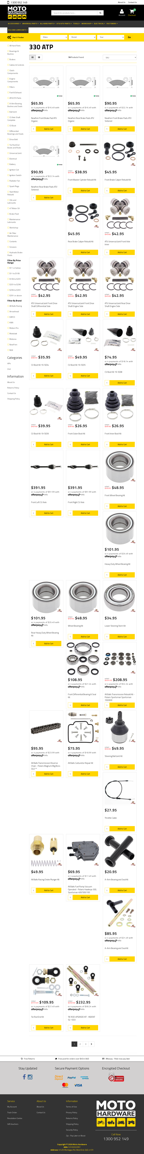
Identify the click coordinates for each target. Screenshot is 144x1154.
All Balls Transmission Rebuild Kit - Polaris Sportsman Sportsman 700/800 (120, 697)
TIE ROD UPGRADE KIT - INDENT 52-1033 (81, 1018)
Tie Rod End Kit (37, 1016)
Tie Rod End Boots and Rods (14, 146)
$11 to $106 (15, 273)
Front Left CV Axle (39, 502)
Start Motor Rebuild (13, 193)
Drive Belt (14, 139)
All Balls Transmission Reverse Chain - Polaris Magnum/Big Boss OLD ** (45, 765)
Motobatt (13, 333)
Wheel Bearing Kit (75, 625)
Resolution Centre (14, 1118)
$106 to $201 (15, 278)
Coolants (13, 241)
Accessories (14, 23)
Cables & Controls (17, 64)
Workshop (87, 23)
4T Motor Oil (15, 208)
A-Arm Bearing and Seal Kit (116, 879)
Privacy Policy (71, 1112)
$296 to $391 (15, 289)
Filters (12, 86)
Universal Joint (15, 153)
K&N (11, 322)
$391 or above (16, 295)
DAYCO (12, 316)
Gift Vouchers (12, 1124)
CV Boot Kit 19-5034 (40, 365)
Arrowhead (14, 311)
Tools (76, 23)
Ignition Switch (15, 175)
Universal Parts (30, 23)
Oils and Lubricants (18, 30)
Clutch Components (12, 72)
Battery (13, 164)
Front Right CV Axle (76, 502)
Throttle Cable (111, 817)
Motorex (13, 339)
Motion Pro (14, 328)
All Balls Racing (16, 305)
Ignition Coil (14, 169)
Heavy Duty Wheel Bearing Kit (117, 564)
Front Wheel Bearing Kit (115, 495)
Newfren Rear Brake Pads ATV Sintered (44, 188)
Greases (13, 246)
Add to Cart (48, 128)
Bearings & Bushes (13, 52)
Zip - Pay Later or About (75, 1135)
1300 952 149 (18, 2)
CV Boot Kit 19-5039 (40, 433)
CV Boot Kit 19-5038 (113, 372)
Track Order (12, 1112)
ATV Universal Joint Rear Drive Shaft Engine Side (117, 305)
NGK (11, 350)
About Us (121, 2)
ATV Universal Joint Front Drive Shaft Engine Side (81, 305)
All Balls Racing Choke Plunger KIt (45, 879)
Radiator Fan (15, 180)
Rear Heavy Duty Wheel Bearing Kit (45, 634)
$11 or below (15, 267)
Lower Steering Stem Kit (115, 625)
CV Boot (13, 125)
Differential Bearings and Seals (15, 132)
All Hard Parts (47, 23)
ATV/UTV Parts (64, 23)
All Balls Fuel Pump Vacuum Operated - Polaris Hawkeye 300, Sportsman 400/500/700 (82, 889)
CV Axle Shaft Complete (13, 118)
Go (129, 37)
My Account (12, 1106)
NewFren (13, 344)
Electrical (99, 23)
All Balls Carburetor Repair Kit (80, 763)
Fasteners (112, 23)
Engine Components (12, 80)
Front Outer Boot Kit (76, 433)
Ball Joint (13, 111)
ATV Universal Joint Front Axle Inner (117, 243)
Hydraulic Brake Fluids (14, 254)
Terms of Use (71, 1106)
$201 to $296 (15, 284)
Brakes (12, 59)
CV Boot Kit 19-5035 (76, 365)
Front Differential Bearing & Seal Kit (82, 696)
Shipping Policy (13, 398)
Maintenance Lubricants (13, 221)
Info (46, 110)
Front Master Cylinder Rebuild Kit (82, 179)
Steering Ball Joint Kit (114, 756)
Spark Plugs (14, 186)
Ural (9, 368)
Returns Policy (13, 387)
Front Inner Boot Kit (113, 433)
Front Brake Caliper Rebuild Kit (118, 179)
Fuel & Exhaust (15, 92)
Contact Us (132, 2)
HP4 (9, 363)
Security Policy (72, 1129)
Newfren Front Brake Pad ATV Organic (44, 120)
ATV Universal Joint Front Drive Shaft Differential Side (44, 305)
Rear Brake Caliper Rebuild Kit (80, 241)
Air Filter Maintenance (12, 234)
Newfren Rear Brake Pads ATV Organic (81, 120)
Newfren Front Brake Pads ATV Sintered (118, 120)
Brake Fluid (14, 213)
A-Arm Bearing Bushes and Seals (14, 105)
